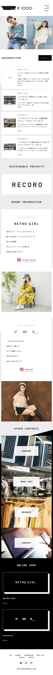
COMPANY (18, 655)
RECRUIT (22, 657)
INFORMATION (28, 655)
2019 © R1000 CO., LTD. (26, 669)
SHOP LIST (40, 655)
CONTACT (31, 657)
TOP (10, 655)
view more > (45, 58)
